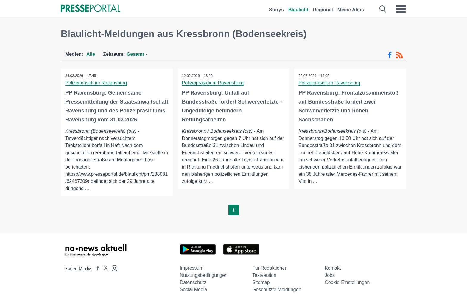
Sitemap (261, 282)
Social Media (193, 289)
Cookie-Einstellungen (347, 282)
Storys (276, 9)
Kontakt (333, 268)
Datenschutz (193, 282)
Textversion (264, 275)
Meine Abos (350, 9)
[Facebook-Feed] (389, 55)
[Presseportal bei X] (103, 268)
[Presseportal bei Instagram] (112, 267)
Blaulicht (298, 9)
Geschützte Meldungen (276, 289)
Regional (323, 9)
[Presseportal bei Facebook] (96, 268)
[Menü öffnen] (401, 9)
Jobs (330, 275)
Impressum (191, 268)
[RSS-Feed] (399, 55)
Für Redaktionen (269, 268)
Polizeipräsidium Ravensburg (96, 82)
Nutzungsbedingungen (204, 275)
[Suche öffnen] (383, 9)
